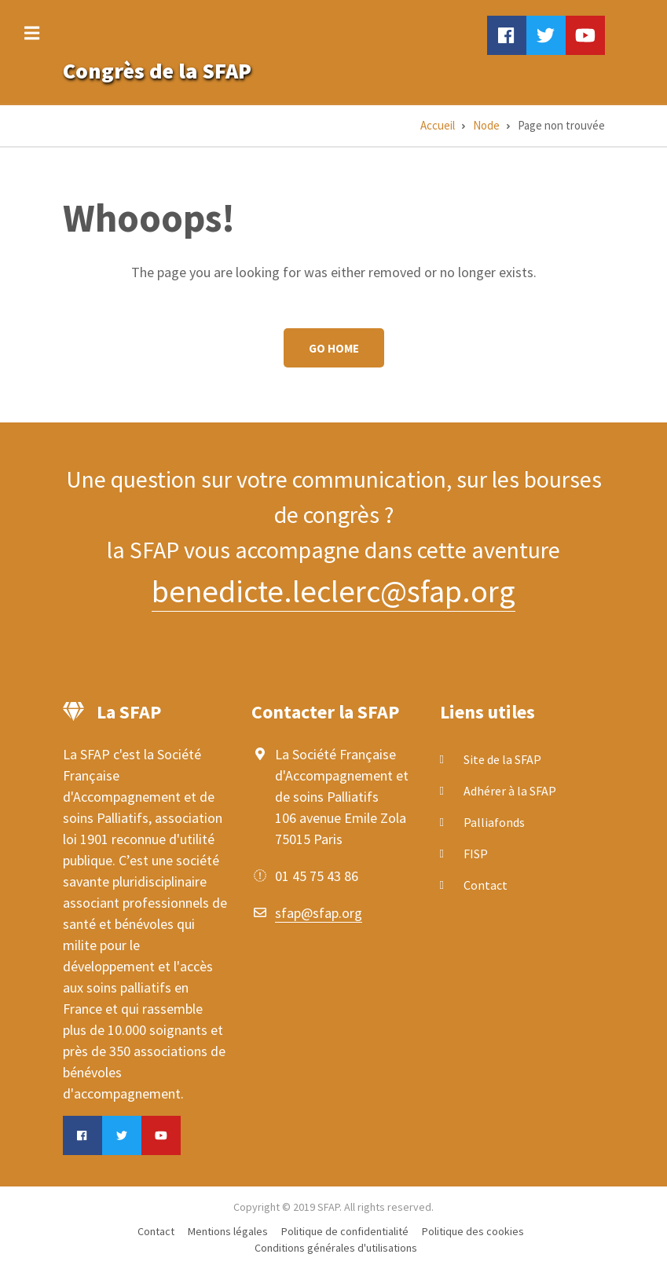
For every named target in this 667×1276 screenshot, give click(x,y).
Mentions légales (228, 1231)
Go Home (334, 348)
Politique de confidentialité (345, 1231)
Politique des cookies (473, 1231)
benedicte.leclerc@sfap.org (333, 591)
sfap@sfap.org (318, 913)
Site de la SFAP (502, 759)
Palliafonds (494, 822)
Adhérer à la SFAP (510, 791)
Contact (486, 885)
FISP (476, 853)
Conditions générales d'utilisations (336, 1248)
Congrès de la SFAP (157, 71)
